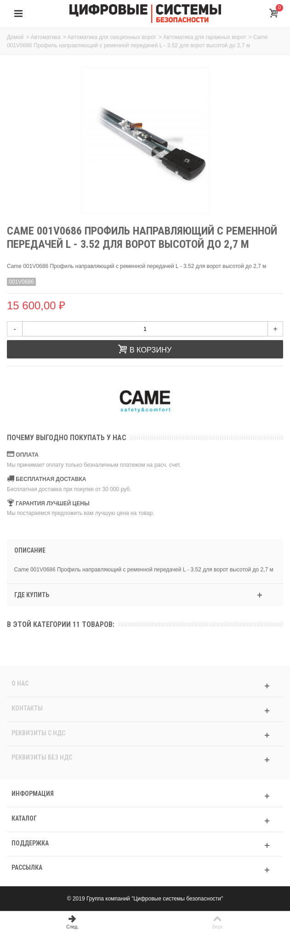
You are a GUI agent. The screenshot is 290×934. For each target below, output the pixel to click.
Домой (15, 37)
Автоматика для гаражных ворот (204, 37)
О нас (19, 683)
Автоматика (46, 37)
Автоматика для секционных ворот (112, 37)
